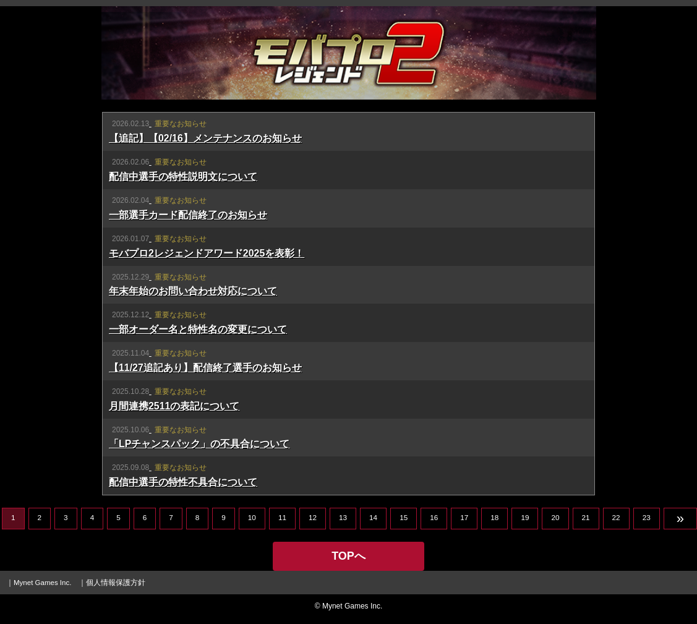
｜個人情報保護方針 (112, 582)
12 (313, 517)
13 (343, 517)
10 (252, 517)
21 (586, 517)
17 (464, 517)
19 (525, 517)
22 (616, 517)
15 (404, 517)
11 (282, 517)
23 (647, 517)
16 (434, 517)
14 (373, 517)
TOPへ (348, 556)
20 (555, 517)
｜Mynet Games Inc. (38, 582)
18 (494, 517)
